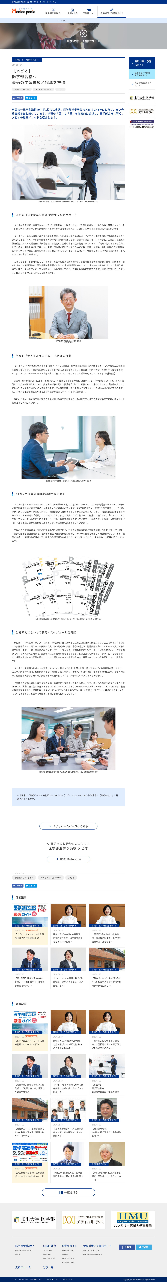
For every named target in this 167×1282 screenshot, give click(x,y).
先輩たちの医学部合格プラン (143, 84)
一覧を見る (71, 1192)
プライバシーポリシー (20, 1279)
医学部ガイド (89, 13)
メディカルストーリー (43, 89)
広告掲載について (36, 1279)
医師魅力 (72, 13)
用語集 (17, 1254)
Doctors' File (47, 1250)
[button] (68, 826)
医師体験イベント (49, 1258)
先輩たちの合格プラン (91, 1250)
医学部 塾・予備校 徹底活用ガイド (142, 74)
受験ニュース (23, 1267)
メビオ (60, 89)
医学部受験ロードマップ (23, 1250)
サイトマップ (67, 1279)
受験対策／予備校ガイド (143, 63)
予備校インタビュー (22, 89)
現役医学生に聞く (68, 1250)
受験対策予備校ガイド (112, 13)
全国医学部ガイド (68, 1258)
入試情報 (65, 1254)
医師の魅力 (49, 1246)
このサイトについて (53, 1279)
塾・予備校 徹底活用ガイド (92, 1254)
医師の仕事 (47, 1254)
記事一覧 (48, 1267)
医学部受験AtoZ (53, 13)
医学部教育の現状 (68, 1262)
